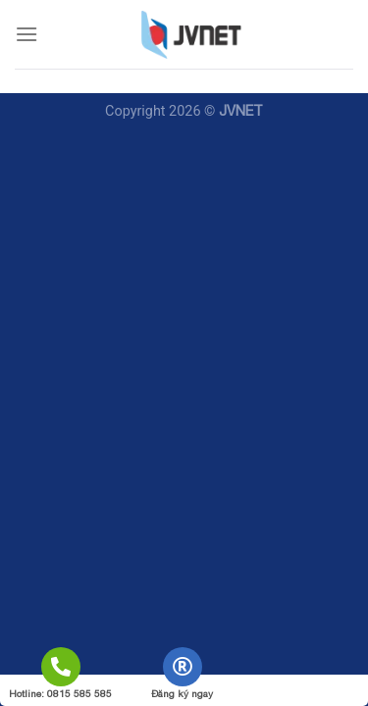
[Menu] (26, 34)
